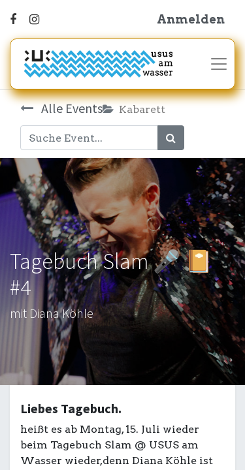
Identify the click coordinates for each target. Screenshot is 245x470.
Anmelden (191, 19)
